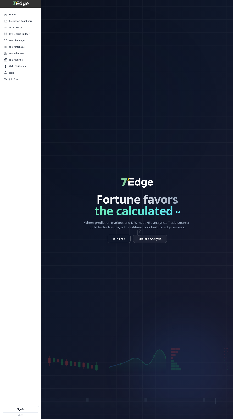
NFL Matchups (14, 47)
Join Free (11, 79)
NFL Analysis (13, 59)
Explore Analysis (150, 239)
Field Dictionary (15, 66)
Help (9, 72)
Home (10, 14)
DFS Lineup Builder (16, 34)
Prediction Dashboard (18, 21)
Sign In (20, 409)
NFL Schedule (14, 53)
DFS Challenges (15, 40)
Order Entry (13, 27)
